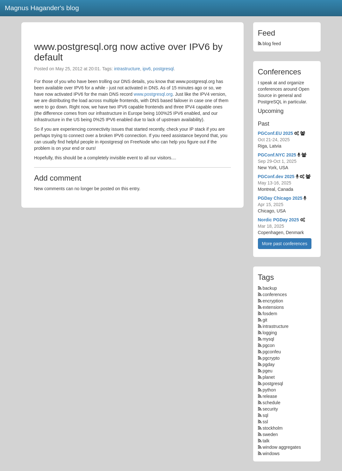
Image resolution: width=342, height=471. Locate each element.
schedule (271, 402)
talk (265, 440)
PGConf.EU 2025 (275, 133)
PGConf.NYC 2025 (277, 154)
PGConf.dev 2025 (276, 176)
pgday (268, 364)
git (264, 319)
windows (271, 453)
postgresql (163, 68)
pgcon (268, 345)
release (269, 396)
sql (265, 415)
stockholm (272, 428)
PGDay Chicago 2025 (280, 198)
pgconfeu (271, 351)
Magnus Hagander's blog (42, 7)
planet (268, 377)
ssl (265, 421)
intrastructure (127, 68)
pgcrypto (271, 358)
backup (269, 288)
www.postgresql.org (153, 94)
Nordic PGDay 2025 (278, 219)
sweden (270, 434)
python (269, 389)
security (270, 409)
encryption (272, 300)
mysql (268, 339)
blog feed (269, 43)
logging (269, 332)
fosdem (269, 313)
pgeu (267, 370)
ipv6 (147, 68)
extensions (273, 307)
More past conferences (284, 243)
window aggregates (281, 447)
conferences (274, 294)
